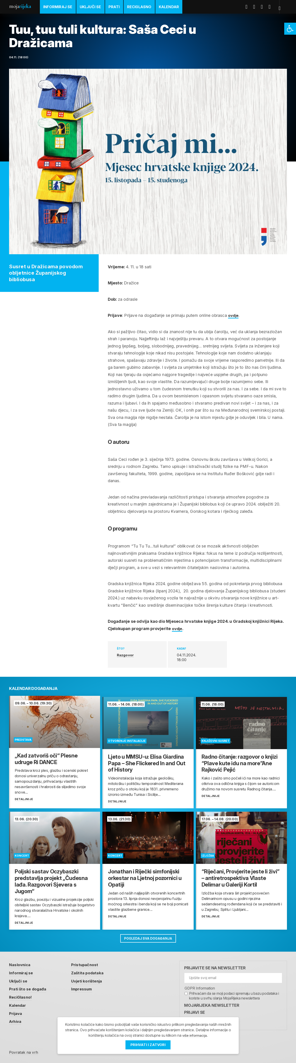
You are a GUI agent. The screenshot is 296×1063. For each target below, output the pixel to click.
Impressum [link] (85, 987)
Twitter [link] (257, 7)
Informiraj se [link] (57, 7)
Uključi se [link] (90, 7)
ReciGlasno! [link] (21, 995)
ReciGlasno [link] (139, 7)
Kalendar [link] (169, 7)
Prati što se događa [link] (29, 987)
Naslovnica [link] (20, 963)
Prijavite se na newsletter (214, 966)
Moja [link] (20, 6)
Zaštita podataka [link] (91, 971)
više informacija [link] (194, 1035)
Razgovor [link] (126, 655)
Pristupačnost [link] (88, 963)
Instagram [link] (272, 7)
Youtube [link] (264, 7)
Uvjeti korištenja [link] (90, 979)
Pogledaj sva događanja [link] (148, 936)
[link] (290, 29)
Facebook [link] (249, 7)
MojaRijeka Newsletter (211, 1003)
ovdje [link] (234, 315)
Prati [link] (114, 7)
